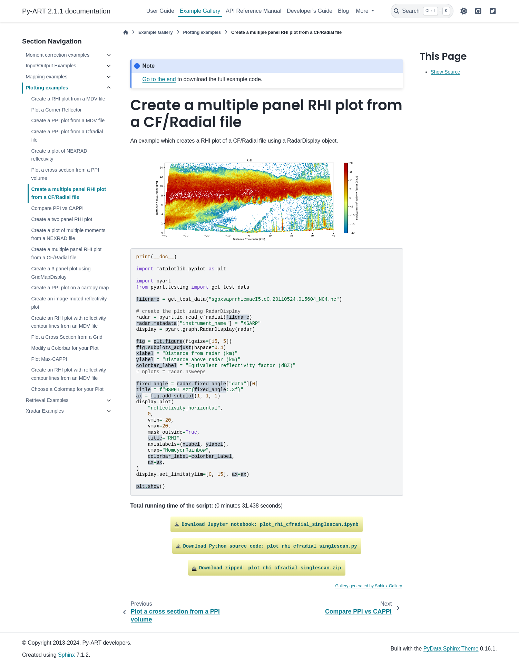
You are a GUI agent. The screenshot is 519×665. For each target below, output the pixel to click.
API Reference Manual (253, 11)
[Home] (125, 32)
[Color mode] (464, 11)
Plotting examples (47, 87)
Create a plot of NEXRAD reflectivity (59, 155)
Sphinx (66, 655)
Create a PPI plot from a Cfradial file (67, 136)
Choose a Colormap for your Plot (67, 389)
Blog (343, 11)
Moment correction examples (57, 55)
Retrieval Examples (47, 400)
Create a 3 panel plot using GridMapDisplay (60, 273)
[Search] (422, 11)
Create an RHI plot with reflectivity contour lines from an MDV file (68, 322)
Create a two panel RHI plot (61, 219)
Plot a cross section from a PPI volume (65, 174)
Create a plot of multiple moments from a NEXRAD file (68, 234)
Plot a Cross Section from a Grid (66, 337)
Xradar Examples (44, 411)
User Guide (160, 11)
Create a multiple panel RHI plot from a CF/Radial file (68, 193)
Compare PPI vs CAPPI (57, 208)
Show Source (445, 72)
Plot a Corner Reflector (56, 110)
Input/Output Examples (51, 65)
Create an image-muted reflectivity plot (69, 303)
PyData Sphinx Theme (451, 649)
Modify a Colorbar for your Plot (64, 348)
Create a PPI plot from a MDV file (68, 120)
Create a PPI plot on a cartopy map (70, 287)
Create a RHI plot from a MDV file (68, 99)
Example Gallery (200, 11)
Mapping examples (46, 76)
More (363, 11)
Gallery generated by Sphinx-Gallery (368, 586)
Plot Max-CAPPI (49, 359)
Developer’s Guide (309, 11)
